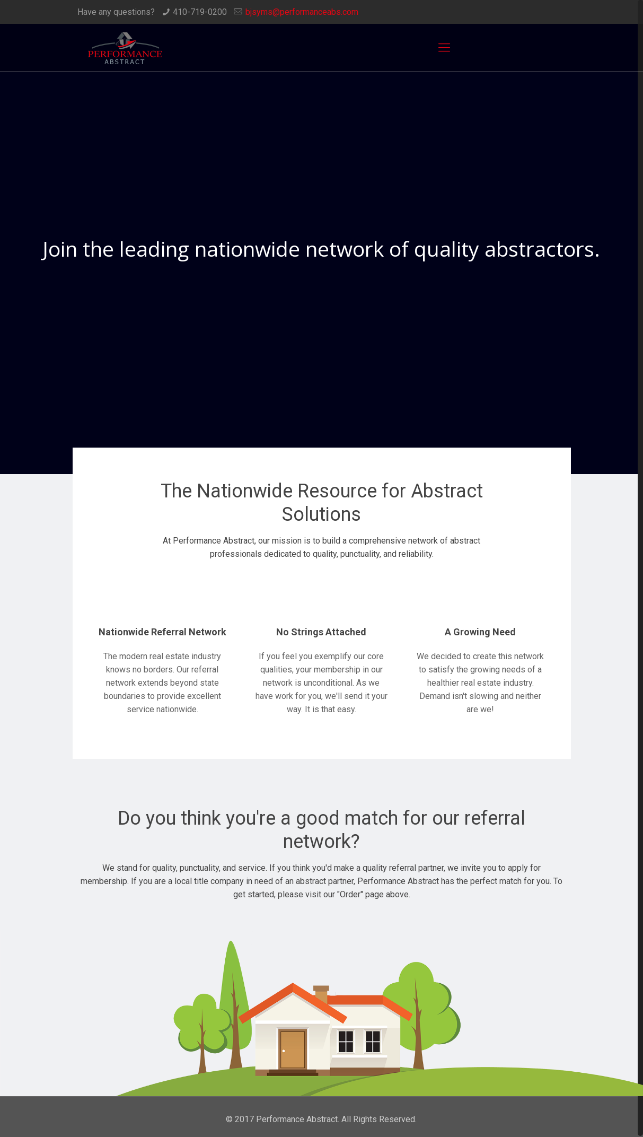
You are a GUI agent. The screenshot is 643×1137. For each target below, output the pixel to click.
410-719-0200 (200, 12)
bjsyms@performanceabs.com (301, 12)
